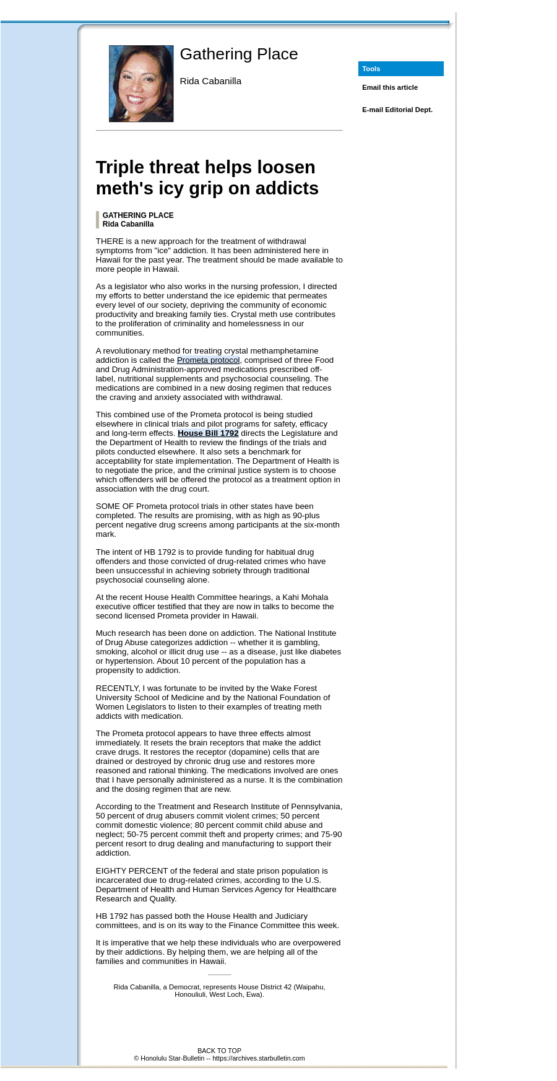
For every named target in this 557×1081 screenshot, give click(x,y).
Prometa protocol (208, 360)
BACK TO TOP (219, 1050)
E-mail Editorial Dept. (397, 109)
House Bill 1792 (208, 433)
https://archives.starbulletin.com (258, 1058)
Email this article (390, 87)
